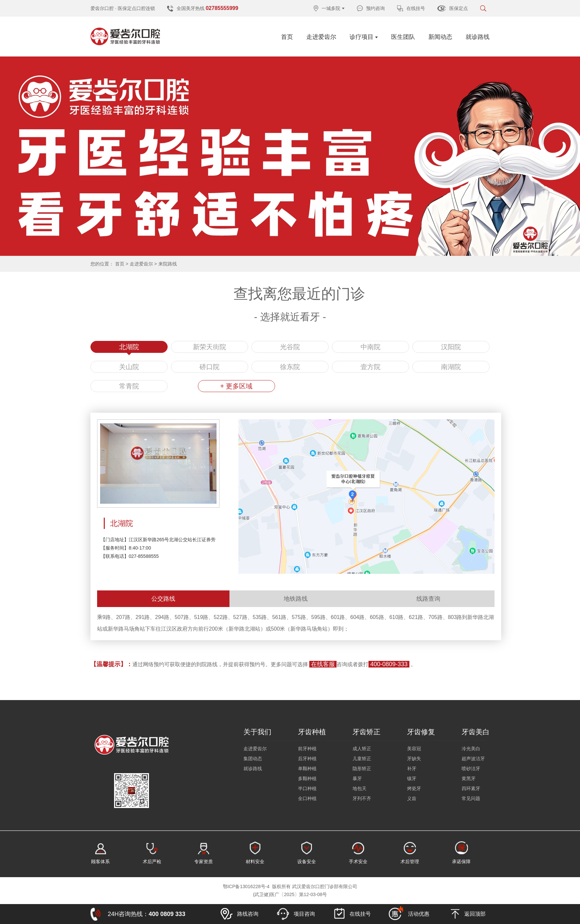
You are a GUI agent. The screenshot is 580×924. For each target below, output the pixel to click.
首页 (287, 37)
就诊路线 (478, 37)
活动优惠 (409, 913)
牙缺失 (414, 758)
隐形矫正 (362, 768)
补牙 (411, 768)
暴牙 (357, 778)
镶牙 (411, 778)
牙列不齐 (362, 798)
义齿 (411, 798)
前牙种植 (307, 748)
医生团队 (403, 37)
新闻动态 (440, 37)
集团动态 (252, 758)
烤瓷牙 (414, 788)
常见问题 (471, 798)
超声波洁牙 (473, 758)
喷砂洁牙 (471, 768)
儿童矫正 (362, 758)
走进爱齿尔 (321, 37)
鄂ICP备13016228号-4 (246, 886)
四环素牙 (471, 788)
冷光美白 (471, 748)
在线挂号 (411, 8)
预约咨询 (371, 8)
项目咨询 (296, 914)
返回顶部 (468, 914)
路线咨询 (239, 914)
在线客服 (323, 664)
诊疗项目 (364, 37)
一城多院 (329, 8)
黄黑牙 (469, 778)
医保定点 (452, 8)
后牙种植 (307, 758)
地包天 (359, 788)
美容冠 (414, 748)
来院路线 (167, 263)
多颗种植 (307, 778)
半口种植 (307, 788)
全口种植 (307, 798)
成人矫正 (362, 748)
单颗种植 (307, 768)
